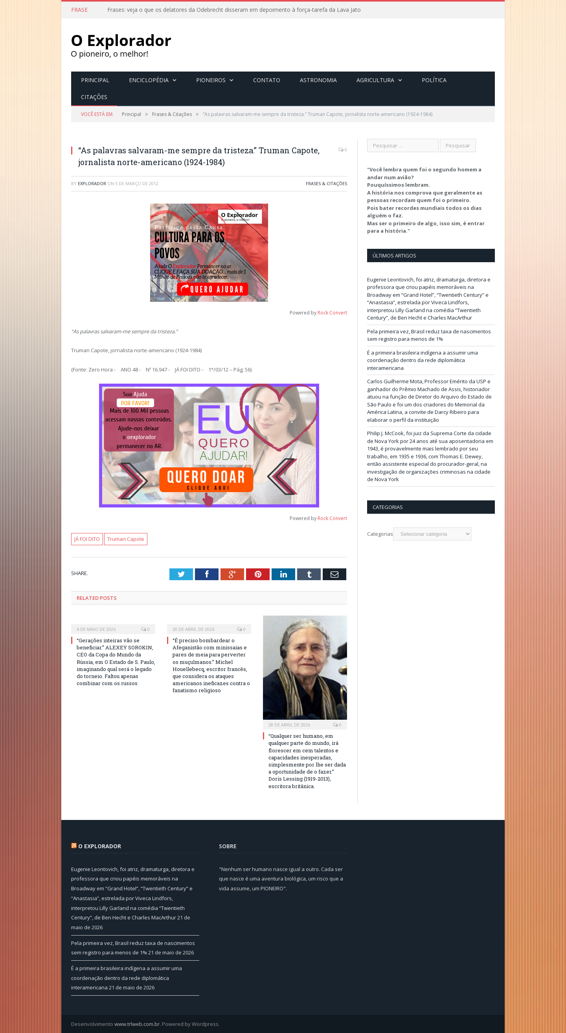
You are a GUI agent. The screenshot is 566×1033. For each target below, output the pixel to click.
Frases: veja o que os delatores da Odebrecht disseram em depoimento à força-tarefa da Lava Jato (234, 9)
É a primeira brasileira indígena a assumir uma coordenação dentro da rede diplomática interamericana (422, 360)
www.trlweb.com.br (137, 1023)
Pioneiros (211, 79)
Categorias (380, 533)
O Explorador (99, 845)
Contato (266, 79)
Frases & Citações (326, 183)
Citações (94, 96)
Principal (95, 79)
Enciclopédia (149, 79)
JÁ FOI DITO (87, 538)
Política (434, 79)
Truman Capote (125, 538)
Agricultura (375, 79)
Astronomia (318, 79)
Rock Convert (332, 312)
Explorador (92, 183)
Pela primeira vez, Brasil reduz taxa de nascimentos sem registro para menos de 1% (429, 334)
